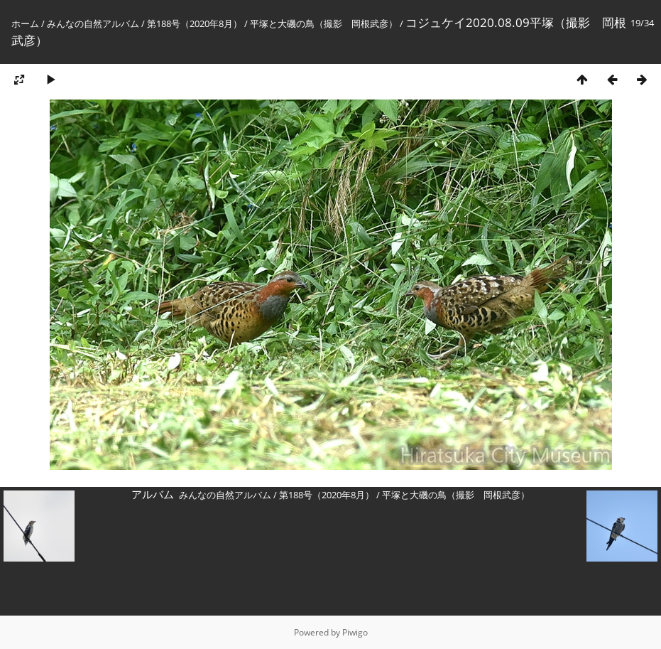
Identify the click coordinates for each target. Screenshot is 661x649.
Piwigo (355, 632)
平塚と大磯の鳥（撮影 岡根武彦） (324, 23)
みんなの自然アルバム (93, 23)
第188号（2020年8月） (194, 23)
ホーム (25, 23)
